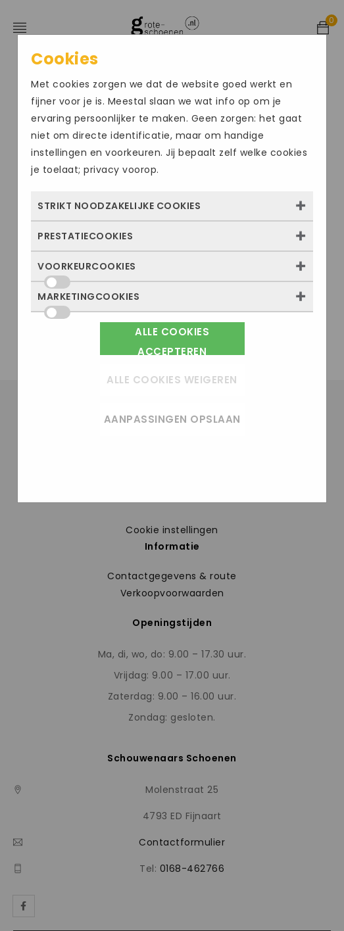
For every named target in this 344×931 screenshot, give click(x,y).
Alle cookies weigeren (172, 380)
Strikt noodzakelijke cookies (119, 205)
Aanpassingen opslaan (172, 419)
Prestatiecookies (85, 236)
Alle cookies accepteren (172, 340)
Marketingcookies (88, 300)
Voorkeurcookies (86, 270)
